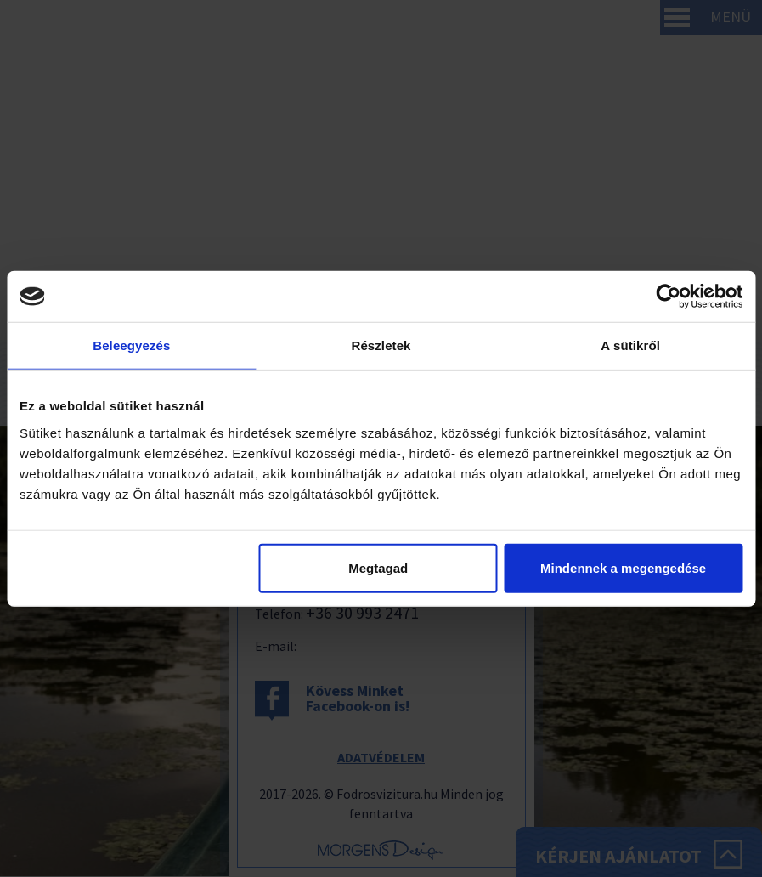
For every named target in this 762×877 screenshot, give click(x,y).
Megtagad (378, 567)
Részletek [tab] (380, 345)
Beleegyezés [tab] (131, 345)
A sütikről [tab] (630, 345)
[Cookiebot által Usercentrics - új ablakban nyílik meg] (668, 296)
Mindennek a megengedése (623, 567)
